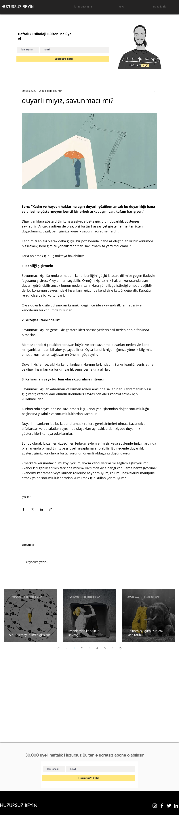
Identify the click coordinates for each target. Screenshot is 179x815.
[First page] (59, 648)
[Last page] (120, 648)
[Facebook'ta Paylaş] (23, 509)
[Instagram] (155, 806)
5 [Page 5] (105, 648)
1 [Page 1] (74, 648)
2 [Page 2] (82, 648)
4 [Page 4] (97, 648)
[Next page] (112, 648)
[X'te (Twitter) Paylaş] (32, 509)
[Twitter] (169, 806)
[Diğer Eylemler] (155, 90)
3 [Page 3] (89, 648)
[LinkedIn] (176, 806)
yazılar (26, 497)
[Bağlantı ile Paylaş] (50, 509)
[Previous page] (66, 648)
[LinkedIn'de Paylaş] (41, 509)
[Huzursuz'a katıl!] (62, 59)
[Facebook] (162, 806)
